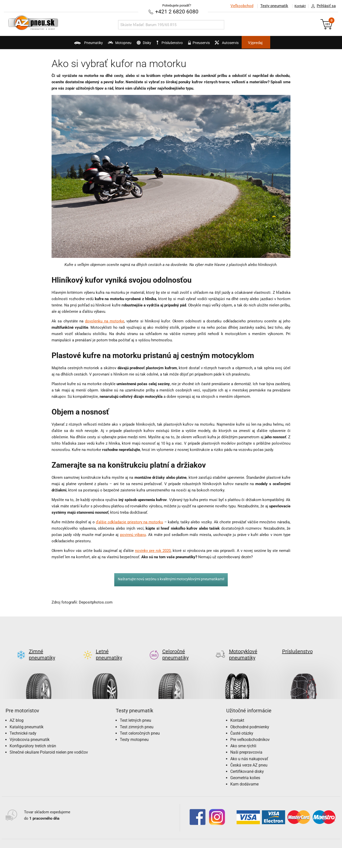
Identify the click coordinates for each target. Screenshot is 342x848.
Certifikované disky (247, 762)
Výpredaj (286, 42)
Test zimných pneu (136, 718)
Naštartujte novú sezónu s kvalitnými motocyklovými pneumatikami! (171, 578)
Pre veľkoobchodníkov (250, 731)
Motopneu (100, 44)
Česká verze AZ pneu (248, 756)
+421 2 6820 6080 (176, 11)
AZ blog (17, 711)
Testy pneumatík (269, 6)
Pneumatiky (59, 44)
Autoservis (249, 44)
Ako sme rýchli (243, 737)
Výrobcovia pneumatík (30, 731)
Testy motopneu (134, 731)
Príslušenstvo (174, 42)
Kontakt (297, 6)
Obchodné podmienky (249, 718)
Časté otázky (241, 724)
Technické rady (23, 724)
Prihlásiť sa (322, 6)
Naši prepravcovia (246, 743)
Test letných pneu (135, 711)
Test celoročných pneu (140, 724)
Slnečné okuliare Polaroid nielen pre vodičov (49, 743)
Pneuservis (210, 44)
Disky (135, 44)
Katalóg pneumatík (26, 718)
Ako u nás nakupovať (249, 750)
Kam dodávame (244, 775)
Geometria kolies (245, 769)
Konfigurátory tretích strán (33, 737)
